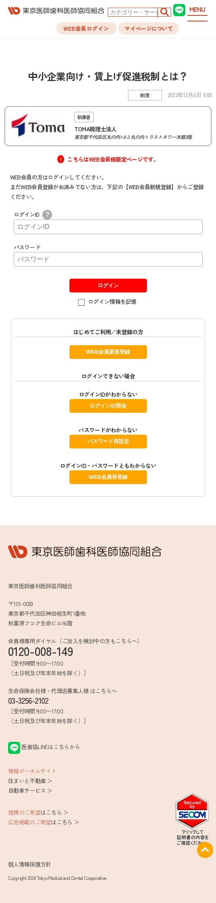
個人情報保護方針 (29, 864)
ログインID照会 (108, 406)
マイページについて (148, 28)
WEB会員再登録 (107, 477)
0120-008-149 (40, 651)
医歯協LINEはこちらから (44, 747)
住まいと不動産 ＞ (30, 781)
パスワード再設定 (108, 441)
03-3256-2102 (28, 700)
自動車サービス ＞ (30, 790)
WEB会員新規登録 (108, 352)
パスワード (27, 247)
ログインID (33, 214)
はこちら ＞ (38, 812)
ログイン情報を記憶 (112, 301)
